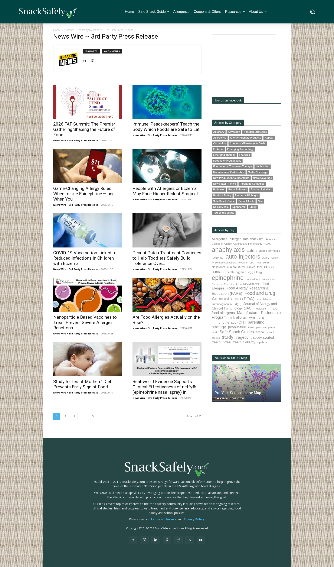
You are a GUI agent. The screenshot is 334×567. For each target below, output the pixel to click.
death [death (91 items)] (230, 272)
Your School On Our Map (230, 358)
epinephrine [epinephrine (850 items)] (228, 277)
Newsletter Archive (224, 183)
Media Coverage (257, 172)
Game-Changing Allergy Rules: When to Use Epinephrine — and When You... (84, 194)
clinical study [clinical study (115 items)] (236, 267)
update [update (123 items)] (262, 342)
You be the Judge (223, 212)
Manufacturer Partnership (228, 172)
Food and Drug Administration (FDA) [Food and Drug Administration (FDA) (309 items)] (243, 296)
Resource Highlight (246, 195)
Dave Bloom (222, 398)
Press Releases (237, 189)
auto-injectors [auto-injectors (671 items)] (243, 256)
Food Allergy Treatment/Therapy (232, 166)
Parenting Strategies (252, 183)
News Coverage (262, 177)
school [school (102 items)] (260, 332)
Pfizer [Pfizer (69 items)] (251, 327)
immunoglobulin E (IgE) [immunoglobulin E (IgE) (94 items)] (226, 304)
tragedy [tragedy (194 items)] (242, 337)
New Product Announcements (231, 177)
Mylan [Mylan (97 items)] (252, 317)
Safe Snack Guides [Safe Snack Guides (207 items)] (236, 332)
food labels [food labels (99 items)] (263, 299)
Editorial (218, 149)
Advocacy (234, 131)
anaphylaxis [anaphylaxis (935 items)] (228, 249)
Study (252, 206)
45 (92, 416)
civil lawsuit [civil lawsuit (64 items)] (263, 262)
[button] (312, 12)
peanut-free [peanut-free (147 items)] (237, 327)
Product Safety (222, 195)
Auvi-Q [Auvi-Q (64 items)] (265, 257)
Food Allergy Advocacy (227, 160)
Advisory (218, 131)
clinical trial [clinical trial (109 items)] (254, 267)
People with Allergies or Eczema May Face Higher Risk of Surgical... (166, 191)
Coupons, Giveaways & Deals (247, 143)
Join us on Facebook (228, 100)
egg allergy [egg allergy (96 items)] (255, 272)
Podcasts (219, 189)
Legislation (262, 166)
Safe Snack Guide (224, 201)
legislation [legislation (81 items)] (261, 308)
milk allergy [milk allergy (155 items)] (238, 317)
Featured (244, 154)
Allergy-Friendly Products (245, 137)
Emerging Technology (240, 149)
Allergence (219, 137)
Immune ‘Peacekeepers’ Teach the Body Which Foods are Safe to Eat (166, 127)
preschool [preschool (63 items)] (261, 327)
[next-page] (101, 416)
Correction (219, 143)
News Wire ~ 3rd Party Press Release (75, 140)
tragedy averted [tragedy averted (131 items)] (262, 337)
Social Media (221, 206)
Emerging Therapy (224, 154)
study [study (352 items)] (227, 337)
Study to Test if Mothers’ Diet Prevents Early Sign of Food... (82, 384)
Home (57, 30)
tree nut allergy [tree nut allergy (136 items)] (244, 342)
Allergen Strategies (255, 131)
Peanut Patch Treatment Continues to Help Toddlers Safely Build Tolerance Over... (166, 258)
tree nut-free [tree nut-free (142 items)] (221, 342)
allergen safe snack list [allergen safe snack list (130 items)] (246, 239)
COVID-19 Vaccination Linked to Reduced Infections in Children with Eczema (85, 258)
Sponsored (239, 206)
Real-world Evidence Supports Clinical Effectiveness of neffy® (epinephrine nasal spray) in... (164, 387)
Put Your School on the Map (238, 393)
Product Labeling (261, 189)
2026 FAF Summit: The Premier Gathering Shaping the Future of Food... (84, 129)
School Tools (246, 201)
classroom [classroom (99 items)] (218, 267)
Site (260, 201)
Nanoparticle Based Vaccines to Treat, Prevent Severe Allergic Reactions (85, 322)
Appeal (269, 137)
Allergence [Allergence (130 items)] (219, 239)
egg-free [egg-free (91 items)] (241, 272)
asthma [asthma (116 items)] (252, 250)
